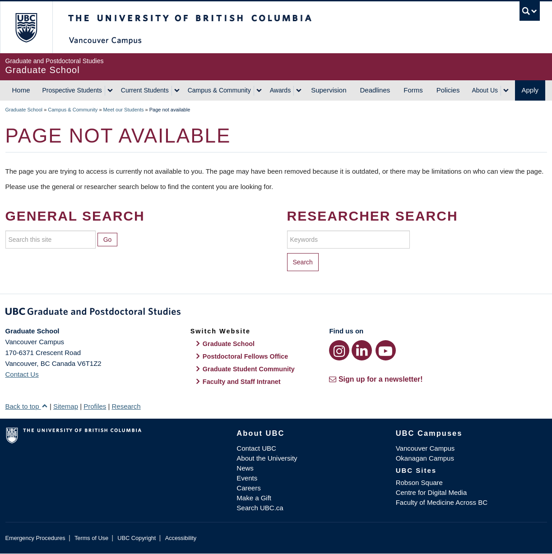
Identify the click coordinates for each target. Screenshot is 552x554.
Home (21, 90)
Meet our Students (123, 109)
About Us (485, 90)
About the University (267, 458)
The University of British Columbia (26, 27)
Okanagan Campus (425, 458)
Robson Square (419, 482)
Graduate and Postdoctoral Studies (276, 313)
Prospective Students (72, 90)
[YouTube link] (386, 350)
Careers (248, 488)
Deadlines (375, 90)
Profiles (94, 406)
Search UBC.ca (260, 508)
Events (247, 478)
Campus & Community (219, 90)
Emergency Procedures (35, 538)
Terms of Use (91, 538)
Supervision (328, 90)
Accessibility (180, 538)
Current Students (145, 90)
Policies (448, 90)
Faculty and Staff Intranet (242, 381)
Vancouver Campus (425, 448)
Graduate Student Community (249, 369)
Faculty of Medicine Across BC (441, 502)
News (245, 468)
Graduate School (24, 109)
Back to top (26, 406)
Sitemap (65, 406)
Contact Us (22, 374)
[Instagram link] (339, 350)
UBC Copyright (136, 538)
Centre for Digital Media (431, 492)
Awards (280, 90)
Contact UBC (256, 448)
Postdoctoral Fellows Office (245, 356)
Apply (530, 90)
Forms (413, 90)
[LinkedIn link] (362, 350)
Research (125, 406)
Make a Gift (254, 498)
